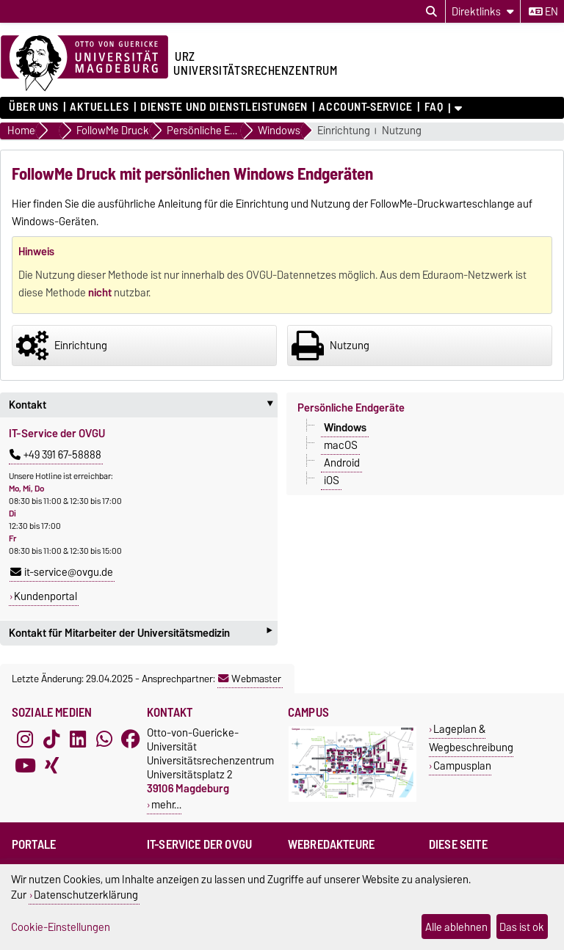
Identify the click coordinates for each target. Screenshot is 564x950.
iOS (331, 480)
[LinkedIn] (78, 739)
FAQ (434, 107)
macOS (341, 445)
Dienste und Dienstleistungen (224, 107)
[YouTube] (25, 765)
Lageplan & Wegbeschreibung (471, 738)
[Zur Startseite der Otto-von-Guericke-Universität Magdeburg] (84, 63)
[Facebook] (131, 739)
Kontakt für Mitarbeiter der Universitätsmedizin (140, 633)
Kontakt (143, 405)
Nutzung (402, 131)
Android (342, 463)
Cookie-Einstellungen (60, 927)
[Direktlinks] (483, 11)
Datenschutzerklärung (86, 894)
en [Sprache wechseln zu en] (543, 12)
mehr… (166, 804)
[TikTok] (51, 739)
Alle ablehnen (456, 927)
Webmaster (249, 678)
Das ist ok (521, 927)
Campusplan (462, 765)
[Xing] (51, 765)
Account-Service (365, 107)
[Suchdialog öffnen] (431, 12)
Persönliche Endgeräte (351, 408)
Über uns (33, 107)
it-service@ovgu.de (61, 572)
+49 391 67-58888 (55, 455)
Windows (345, 427)
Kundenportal (45, 596)
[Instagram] (25, 739)
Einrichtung (343, 131)
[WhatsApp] (104, 739)
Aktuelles (99, 107)
